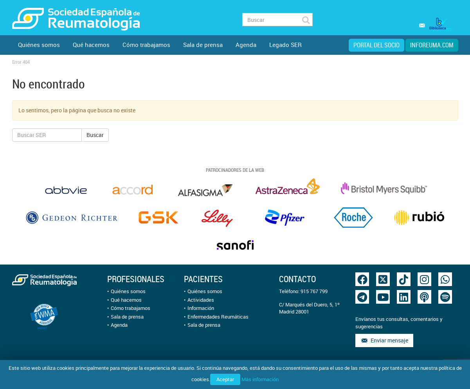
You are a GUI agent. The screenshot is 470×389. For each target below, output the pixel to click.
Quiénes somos (39, 45)
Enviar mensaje (384, 340)
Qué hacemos (91, 45)
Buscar (95, 135)
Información (200, 308)
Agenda (246, 45)
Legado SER (285, 45)
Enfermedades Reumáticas (218, 316)
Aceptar (225, 379)
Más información (260, 379)
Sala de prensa (203, 45)
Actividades (200, 299)
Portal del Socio (376, 45)
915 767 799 (314, 291)
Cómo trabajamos (146, 45)
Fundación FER (195, 19)
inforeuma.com (432, 45)
